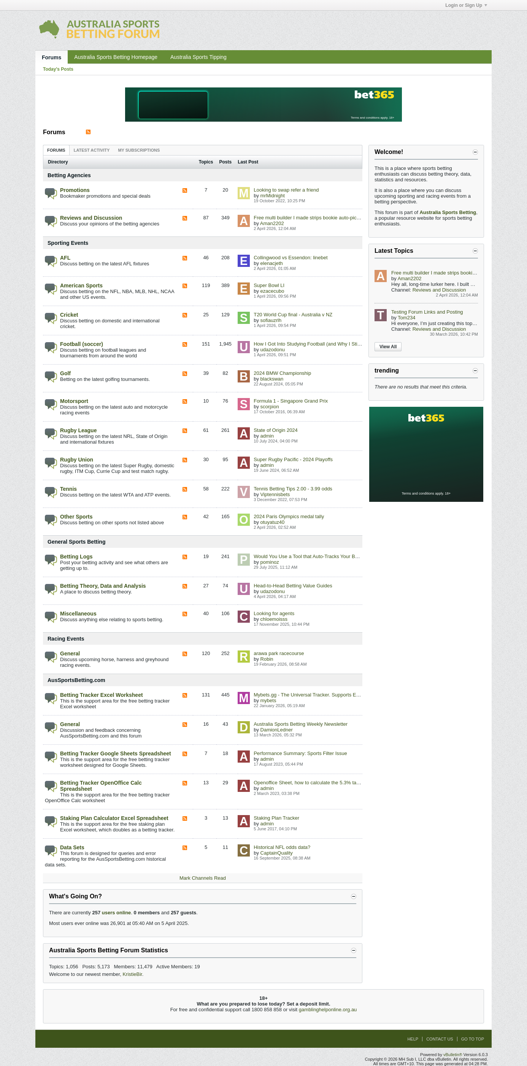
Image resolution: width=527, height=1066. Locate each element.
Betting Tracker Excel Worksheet (101, 695)
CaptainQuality (276, 853)
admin (267, 436)
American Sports (81, 285)
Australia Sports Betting (447, 212)
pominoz (269, 562)
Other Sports (76, 517)
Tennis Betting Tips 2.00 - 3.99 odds (293, 489)
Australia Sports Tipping (198, 57)
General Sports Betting (76, 542)
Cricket (69, 315)
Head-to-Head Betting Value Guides (293, 586)
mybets (268, 700)
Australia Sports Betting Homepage (115, 57)
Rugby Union (76, 460)
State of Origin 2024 (276, 430)
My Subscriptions (139, 150)
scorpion (269, 406)
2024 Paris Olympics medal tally (289, 516)
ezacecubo (272, 291)
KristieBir (132, 974)
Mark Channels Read (202, 878)
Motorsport (74, 401)
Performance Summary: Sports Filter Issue (300, 753)
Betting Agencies (69, 175)
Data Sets (72, 847)
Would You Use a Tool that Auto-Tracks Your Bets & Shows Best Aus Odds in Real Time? (351, 556)
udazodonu (272, 349)
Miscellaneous (78, 614)
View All (388, 346)
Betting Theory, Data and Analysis (103, 586)
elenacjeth (271, 263)
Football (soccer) (81, 344)
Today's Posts (58, 69)
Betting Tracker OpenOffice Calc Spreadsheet (101, 786)
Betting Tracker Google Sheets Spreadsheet (115, 753)
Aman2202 (272, 223)
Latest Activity (92, 150)
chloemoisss (274, 619)
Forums (51, 57)
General (70, 653)
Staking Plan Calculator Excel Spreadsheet (114, 818)
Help (412, 1039)
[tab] (56, 150)
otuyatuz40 (272, 522)
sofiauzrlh (271, 320)
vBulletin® (452, 1054)
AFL (65, 258)
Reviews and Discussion (91, 218)
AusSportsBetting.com (76, 680)
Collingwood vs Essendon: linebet (290, 257)
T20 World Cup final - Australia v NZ (293, 314)
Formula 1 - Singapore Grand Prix (291, 401)
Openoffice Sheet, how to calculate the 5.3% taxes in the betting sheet (330, 782)
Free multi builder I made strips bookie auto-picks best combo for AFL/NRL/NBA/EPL (346, 217)
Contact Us (439, 1039)
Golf (65, 373)
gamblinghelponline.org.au (328, 1009)
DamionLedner (276, 730)
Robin (266, 659)
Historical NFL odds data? (282, 847)
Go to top (472, 1039)
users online (116, 912)
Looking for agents (274, 613)
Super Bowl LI (269, 285)
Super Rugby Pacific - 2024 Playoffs (293, 459)
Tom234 (406, 317)
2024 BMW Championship (282, 373)
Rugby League (78, 430)
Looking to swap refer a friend (286, 190)
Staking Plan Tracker (276, 818)
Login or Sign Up (466, 5)
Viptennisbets (275, 494)
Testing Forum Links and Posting (427, 312)
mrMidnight (272, 195)
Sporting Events (68, 243)
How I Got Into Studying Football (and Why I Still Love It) (315, 344)
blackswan (272, 379)
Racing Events (66, 639)
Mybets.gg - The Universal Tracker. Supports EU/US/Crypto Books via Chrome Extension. (352, 695)
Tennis (68, 489)
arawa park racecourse (279, 653)
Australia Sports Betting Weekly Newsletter (301, 724)
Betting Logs (76, 557)
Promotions (75, 190)
